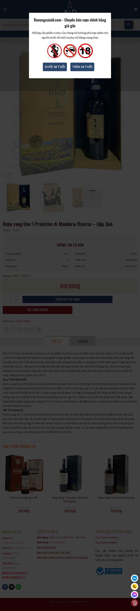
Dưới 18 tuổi (55, 72)
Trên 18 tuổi (82, 72)
